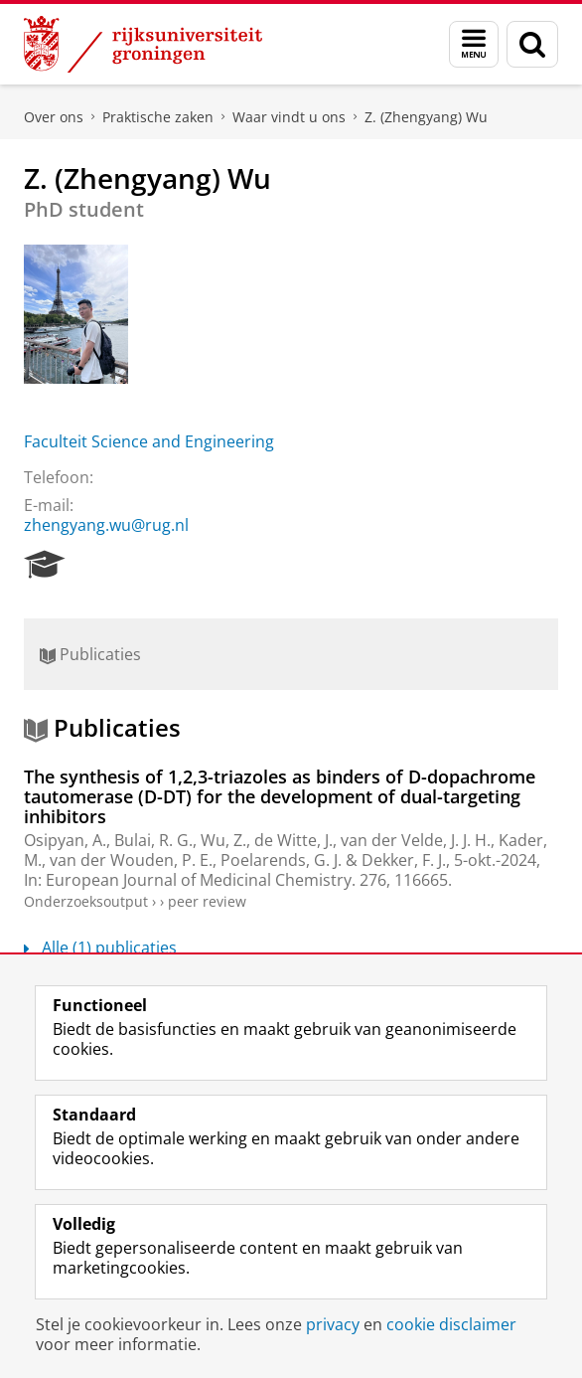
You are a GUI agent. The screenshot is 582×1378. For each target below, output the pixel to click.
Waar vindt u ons (289, 116)
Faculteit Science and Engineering (149, 441)
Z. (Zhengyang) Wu (426, 116)
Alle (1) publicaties (100, 947)
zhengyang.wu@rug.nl (106, 525)
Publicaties (90, 654)
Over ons (53, 116)
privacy (333, 1324)
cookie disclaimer (451, 1324)
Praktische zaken (158, 116)
